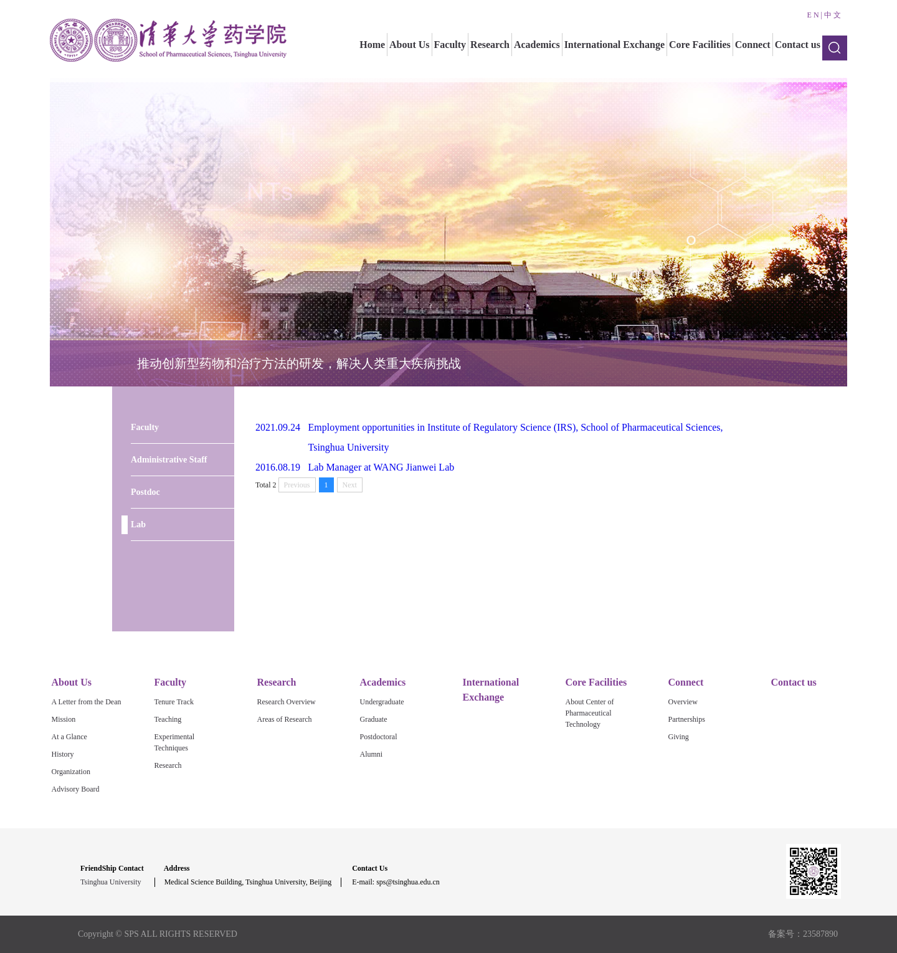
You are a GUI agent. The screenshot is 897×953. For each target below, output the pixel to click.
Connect (753, 44)
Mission (64, 719)
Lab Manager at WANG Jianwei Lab (381, 467)
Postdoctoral (378, 736)
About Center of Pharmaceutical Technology (590, 713)
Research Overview (286, 701)
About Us (409, 44)
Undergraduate (382, 701)
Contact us (797, 44)
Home (372, 44)
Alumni (371, 754)
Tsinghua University (110, 882)
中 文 (832, 15)
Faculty (450, 44)
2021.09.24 (277, 427)
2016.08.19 (277, 467)
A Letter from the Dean (86, 701)
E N (813, 15)
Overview (683, 701)
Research (490, 44)
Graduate (373, 719)
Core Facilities (700, 44)
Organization (71, 771)
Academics (537, 44)
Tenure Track (174, 701)
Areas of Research (284, 719)
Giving (678, 736)
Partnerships (686, 719)
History (63, 754)
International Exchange (614, 44)
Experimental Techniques (174, 742)
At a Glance (69, 736)
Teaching (168, 719)
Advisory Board (76, 789)
